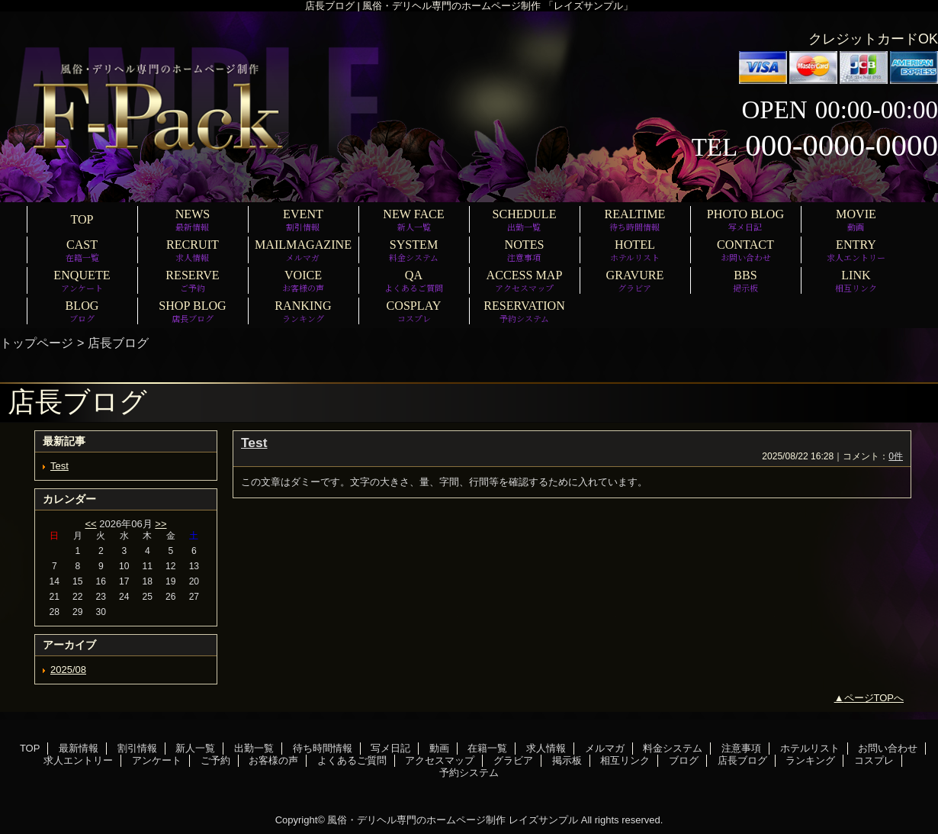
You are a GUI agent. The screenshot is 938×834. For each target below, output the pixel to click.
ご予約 (215, 760)
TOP (81, 219)
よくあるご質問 (352, 760)
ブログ (684, 760)
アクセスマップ (439, 760)
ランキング (810, 760)
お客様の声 (273, 760)
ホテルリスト (810, 748)
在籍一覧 (487, 748)
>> (160, 524)
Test (59, 466)
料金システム (672, 748)
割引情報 (137, 748)
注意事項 (741, 748)
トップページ (36, 342)
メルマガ (605, 748)
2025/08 (68, 669)
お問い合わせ (887, 748)
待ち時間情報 (322, 748)
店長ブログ (742, 760)
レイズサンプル (543, 820)
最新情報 (78, 748)
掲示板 (567, 760)
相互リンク (625, 760)
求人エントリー (78, 760)
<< (90, 524)
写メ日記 (390, 748)
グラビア (513, 760)
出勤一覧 (254, 748)
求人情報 (546, 748)
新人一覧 (195, 748)
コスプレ (874, 760)
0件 (895, 456)
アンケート (156, 760)
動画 (439, 748)
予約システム (469, 772)
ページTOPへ (874, 698)
